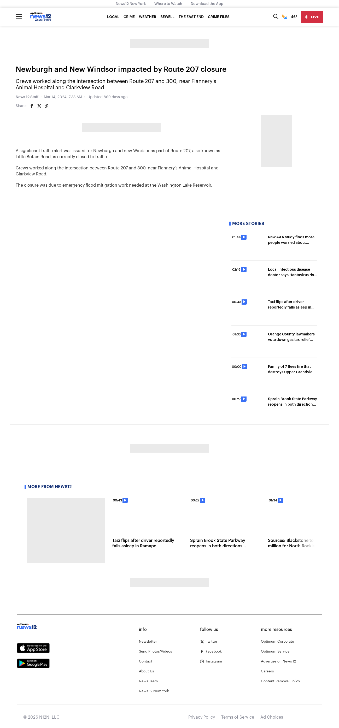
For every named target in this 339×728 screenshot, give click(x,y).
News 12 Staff (27, 97)
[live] (312, 17)
